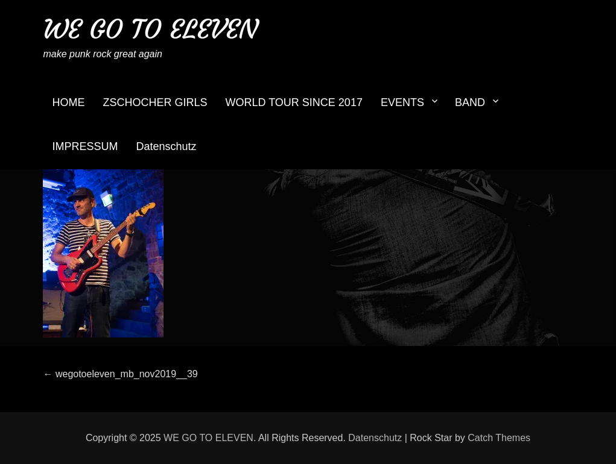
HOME (68, 102)
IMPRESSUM (85, 146)
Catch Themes (499, 438)
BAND (470, 102)
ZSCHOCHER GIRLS (155, 102)
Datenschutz (166, 146)
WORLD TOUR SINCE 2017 (294, 102)
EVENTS (402, 102)
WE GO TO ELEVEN (150, 29)
